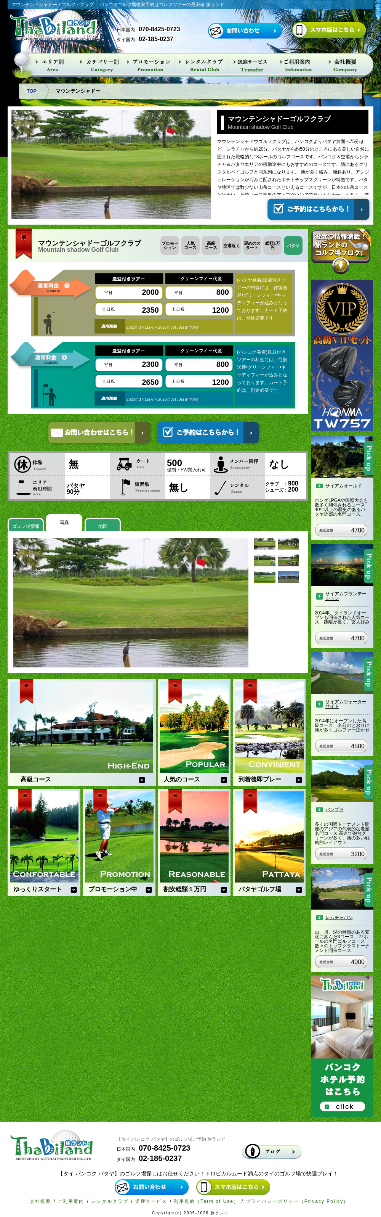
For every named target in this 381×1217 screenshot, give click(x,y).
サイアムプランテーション (346, 596)
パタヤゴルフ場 (260, 889)
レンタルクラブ (109, 1201)
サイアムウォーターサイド (346, 704)
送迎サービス (151, 1201)
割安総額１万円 (184, 889)
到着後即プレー (260, 779)
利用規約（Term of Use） (206, 1201)
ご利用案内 (71, 1201)
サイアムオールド (343, 486)
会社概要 (40, 1201)
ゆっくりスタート (37, 889)
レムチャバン (339, 917)
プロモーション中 (112, 889)
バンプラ (334, 809)
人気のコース (181, 779)
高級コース (36, 779)
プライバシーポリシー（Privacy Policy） (297, 1201)
